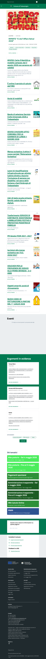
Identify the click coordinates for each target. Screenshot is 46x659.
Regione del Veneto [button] (10, 2)
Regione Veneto (11, 599)
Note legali (10, 592)
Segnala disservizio (12, 575)
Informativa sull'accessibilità (14, 590)
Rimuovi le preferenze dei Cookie (14, 653)
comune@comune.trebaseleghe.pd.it (18, 618)
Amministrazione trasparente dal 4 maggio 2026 (30, 572)
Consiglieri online (27, 582)
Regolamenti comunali (12, 586)
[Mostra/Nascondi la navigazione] (1, 6)
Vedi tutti (23, 441)
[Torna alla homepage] (29, 563)
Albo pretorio (10, 577)
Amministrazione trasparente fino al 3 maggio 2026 (31, 576)
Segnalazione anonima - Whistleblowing (29, 587)
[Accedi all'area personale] (37, 1)
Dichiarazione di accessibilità (14, 588)
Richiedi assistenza (12, 571)
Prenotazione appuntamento (14, 573)
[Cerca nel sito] (38, 6)
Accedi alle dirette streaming (30, 584)
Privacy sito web (11, 582)
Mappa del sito (11, 650)
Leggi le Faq (10, 594)
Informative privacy (12, 584)
